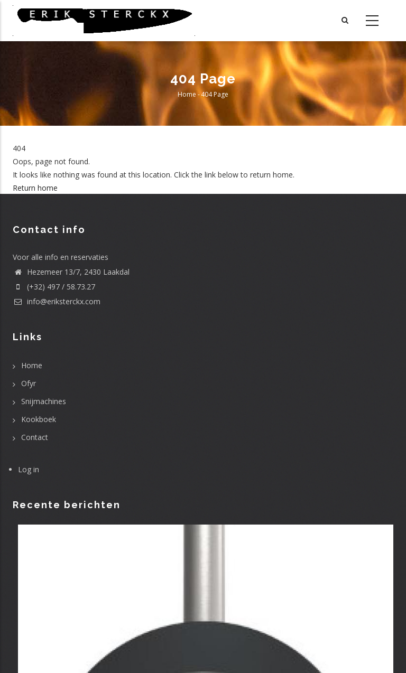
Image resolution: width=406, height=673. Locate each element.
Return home (35, 188)
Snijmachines (43, 401)
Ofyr (28, 383)
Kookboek (38, 419)
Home (187, 94)
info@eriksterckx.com (56, 301)
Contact (34, 437)
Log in (28, 469)
